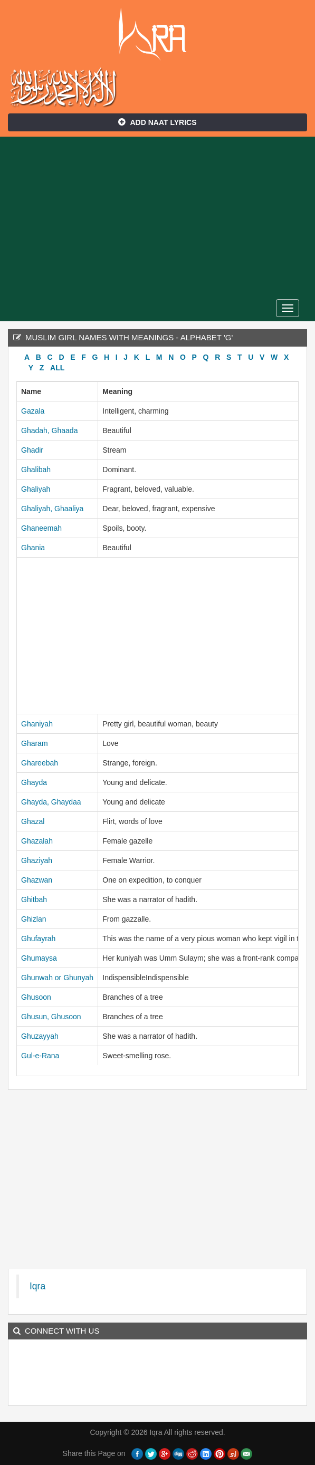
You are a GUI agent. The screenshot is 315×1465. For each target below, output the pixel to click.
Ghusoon (36, 997)
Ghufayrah (38, 938)
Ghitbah (34, 899)
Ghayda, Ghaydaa (51, 802)
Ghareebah (39, 763)
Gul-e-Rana (40, 1055)
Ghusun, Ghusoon (51, 1016)
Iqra (157, 34)
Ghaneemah (41, 528)
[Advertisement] (157, 216)
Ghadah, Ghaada (49, 430)
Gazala (32, 411)
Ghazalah (37, 841)
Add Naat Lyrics (157, 122)
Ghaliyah (35, 489)
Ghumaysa (39, 958)
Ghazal (32, 821)
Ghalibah (36, 469)
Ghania (33, 547)
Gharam (34, 743)
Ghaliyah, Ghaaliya (52, 508)
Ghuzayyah (40, 1036)
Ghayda (34, 782)
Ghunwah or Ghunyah (57, 977)
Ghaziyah (36, 860)
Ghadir (32, 450)
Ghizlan (33, 919)
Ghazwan (36, 880)
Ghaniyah (37, 724)
